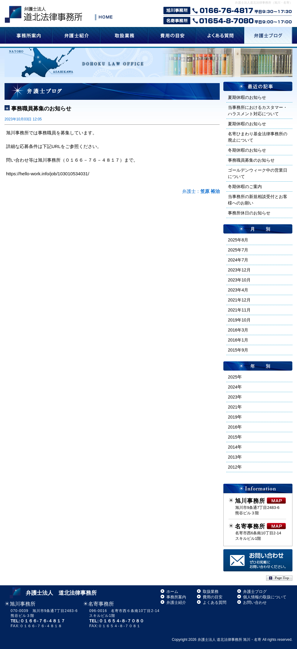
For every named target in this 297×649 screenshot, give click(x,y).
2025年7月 (238, 249)
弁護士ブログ (255, 591)
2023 (232, 397)
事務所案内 (176, 597)
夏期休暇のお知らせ (247, 97)
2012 (232, 467)
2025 (232, 377)
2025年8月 (238, 239)
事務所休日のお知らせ (249, 212)
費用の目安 (212, 597)
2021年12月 (239, 300)
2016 (232, 427)
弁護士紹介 (176, 602)
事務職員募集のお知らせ (41, 109)
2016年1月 (238, 340)
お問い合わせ (255, 602)
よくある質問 (214, 602)
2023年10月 (239, 279)
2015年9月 (238, 350)
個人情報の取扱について (264, 597)
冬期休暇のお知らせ (247, 150)
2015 (232, 437)
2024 (232, 387)
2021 (232, 407)
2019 (232, 417)
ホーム (172, 591)
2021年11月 (239, 310)
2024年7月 (238, 259)
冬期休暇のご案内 (245, 186)
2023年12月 (239, 269)
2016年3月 (238, 330)
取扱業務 (211, 591)
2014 (232, 447)
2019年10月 (239, 320)
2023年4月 (238, 290)
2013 (232, 457)
